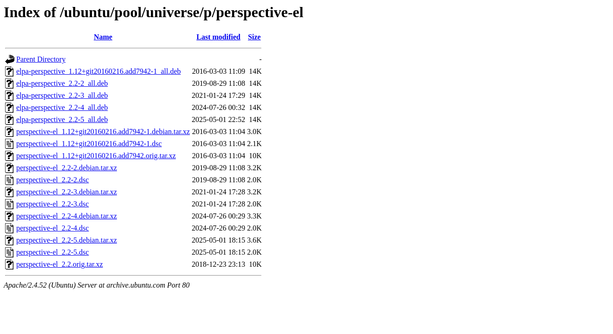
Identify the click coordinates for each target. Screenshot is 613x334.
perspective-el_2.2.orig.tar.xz (59, 264)
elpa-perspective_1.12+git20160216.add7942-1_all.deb (98, 71)
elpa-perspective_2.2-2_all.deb (62, 83)
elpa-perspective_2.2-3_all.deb (62, 95)
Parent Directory (40, 59)
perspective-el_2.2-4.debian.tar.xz (66, 216)
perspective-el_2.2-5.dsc (52, 252)
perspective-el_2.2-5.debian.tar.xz (66, 240)
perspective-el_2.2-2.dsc (52, 180)
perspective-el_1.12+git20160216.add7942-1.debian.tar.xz (103, 131)
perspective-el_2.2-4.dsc (52, 228)
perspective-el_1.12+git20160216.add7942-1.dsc (89, 144)
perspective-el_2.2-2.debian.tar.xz (66, 168)
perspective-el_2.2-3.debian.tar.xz (66, 192)
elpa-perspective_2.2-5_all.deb (62, 119)
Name (103, 37)
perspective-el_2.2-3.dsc (52, 204)
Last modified (218, 37)
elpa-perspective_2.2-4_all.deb (62, 107)
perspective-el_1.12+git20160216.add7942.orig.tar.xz (96, 156)
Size (254, 37)
